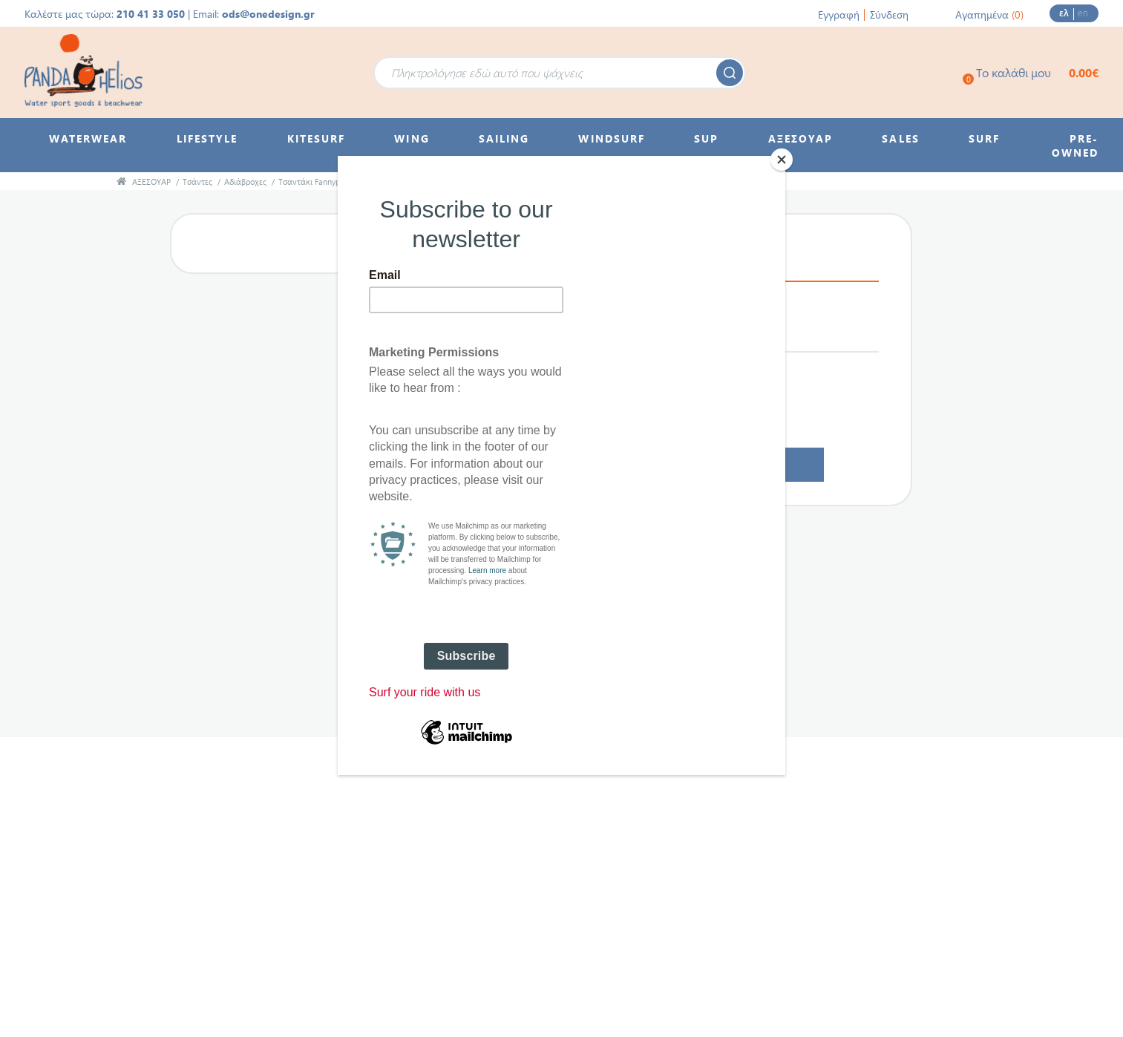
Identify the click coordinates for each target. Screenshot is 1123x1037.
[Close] (781, 159)
